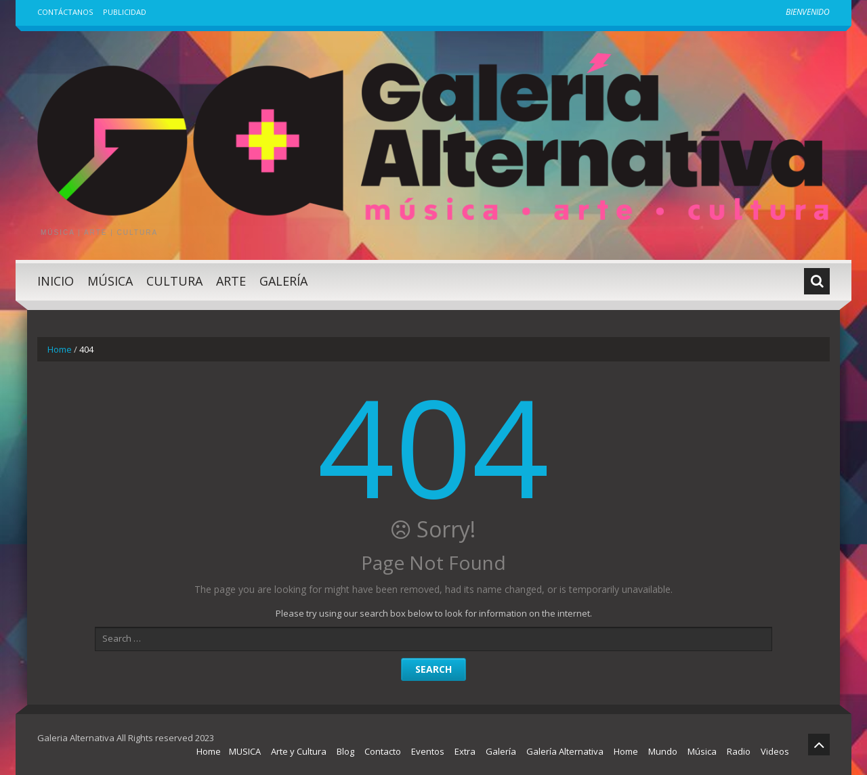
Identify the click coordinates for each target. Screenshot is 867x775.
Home (59, 349)
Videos (775, 751)
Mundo (662, 751)
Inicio (55, 281)
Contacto (382, 751)
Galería (283, 281)
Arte (231, 281)
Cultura (174, 281)
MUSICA (245, 751)
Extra (464, 751)
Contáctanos (65, 12)
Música (110, 281)
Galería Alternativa (565, 751)
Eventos (427, 751)
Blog (345, 751)
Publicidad (124, 12)
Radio (738, 751)
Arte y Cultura (298, 751)
